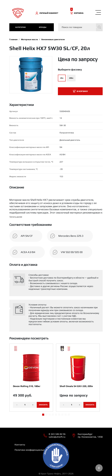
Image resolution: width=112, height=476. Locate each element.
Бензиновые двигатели (53, 39)
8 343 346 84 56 (57, 434)
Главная (13, 39)
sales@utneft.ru (57, 436)
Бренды (42, 27)
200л (71, 78)
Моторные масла (29, 39)
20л (61, 78)
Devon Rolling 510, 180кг (26, 386)
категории (20, 27)
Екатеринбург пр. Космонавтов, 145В (90, 435)
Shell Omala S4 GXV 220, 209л (76, 386)
